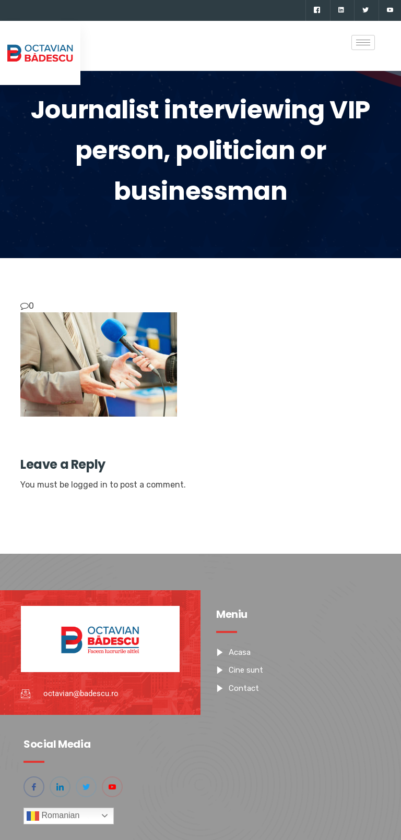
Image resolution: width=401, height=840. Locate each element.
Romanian (53, 816)
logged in (89, 485)
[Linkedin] (341, 10)
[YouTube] (390, 10)
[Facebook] (316, 10)
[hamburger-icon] (363, 42)
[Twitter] (365, 10)
